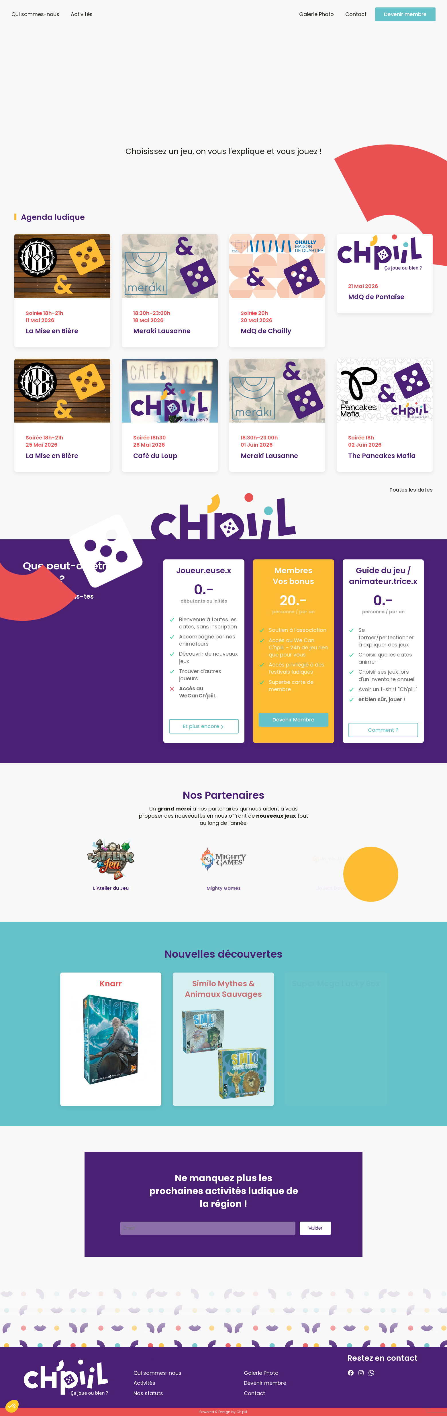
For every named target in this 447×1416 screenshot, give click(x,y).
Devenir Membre (293, 719)
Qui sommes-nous (35, 14)
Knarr (111, 983)
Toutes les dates (411, 492)
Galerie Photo (316, 14)
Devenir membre (405, 14)
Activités (82, 14)
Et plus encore (204, 726)
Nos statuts (148, 1393)
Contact (355, 14)
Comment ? (383, 729)
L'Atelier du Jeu (111, 888)
